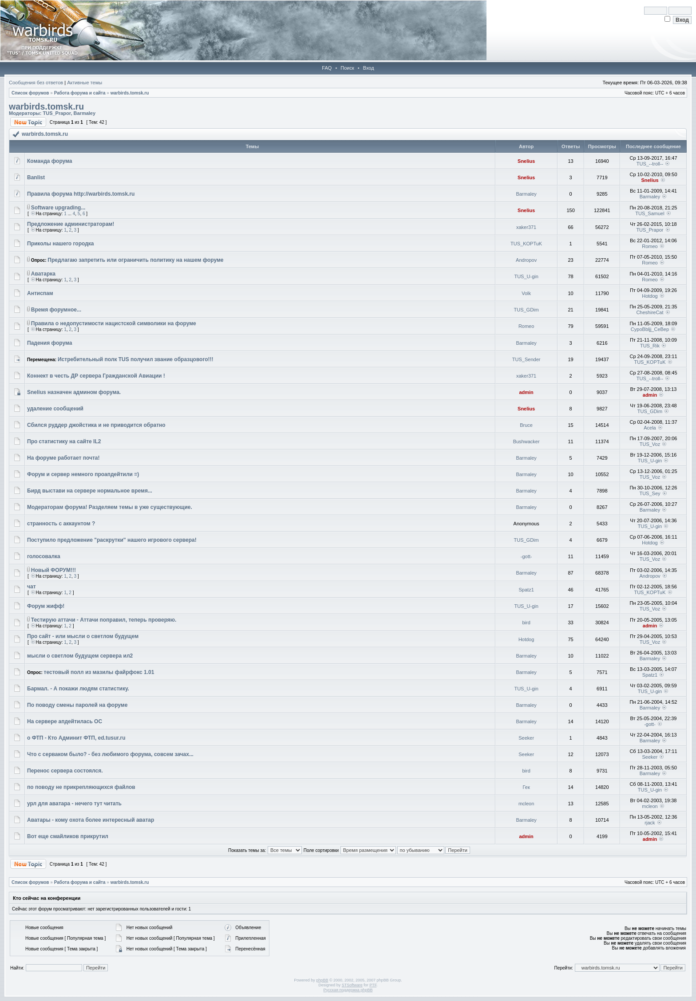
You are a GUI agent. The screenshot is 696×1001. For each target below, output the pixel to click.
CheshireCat (649, 312)
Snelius (526, 161)
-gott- (526, 556)
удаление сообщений (55, 409)
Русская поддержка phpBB (348, 990)
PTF (372, 985)
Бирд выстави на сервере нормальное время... (89, 491)
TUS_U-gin (526, 276)
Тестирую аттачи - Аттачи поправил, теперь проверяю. (104, 620)
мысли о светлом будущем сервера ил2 (80, 656)
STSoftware (352, 985)
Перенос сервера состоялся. (65, 771)
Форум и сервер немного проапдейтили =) (83, 474)
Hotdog (649, 296)
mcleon (526, 803)
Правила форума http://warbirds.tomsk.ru (80, 194)
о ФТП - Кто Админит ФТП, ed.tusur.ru (76, 738)
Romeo (649, 246)
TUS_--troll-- (650, 163)
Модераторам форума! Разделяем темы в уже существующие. (109, 507)
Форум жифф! (45, 606)
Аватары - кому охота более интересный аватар (90, 820)
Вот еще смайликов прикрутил (67, 836)
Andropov (526, 260)
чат (31, 586)
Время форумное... (56, 310)
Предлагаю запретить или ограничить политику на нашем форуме (135, 260)
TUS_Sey (649, 493)
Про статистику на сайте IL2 (64, 441)
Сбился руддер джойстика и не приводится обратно (96, 425)
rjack (650, 822)
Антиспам (40, 293)
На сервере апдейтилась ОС (64, 721)
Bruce (526, 425)
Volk (526, 293)
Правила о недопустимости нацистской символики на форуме (113, 323)
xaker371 (526, 227)
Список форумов (30, 93)
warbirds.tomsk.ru (130, 93)
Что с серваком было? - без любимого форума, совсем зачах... (110, 754)
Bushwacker (526, 441)
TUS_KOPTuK (526, 243)
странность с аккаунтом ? (61, 523)
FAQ (327, 68)
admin (526, 392)
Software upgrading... (58, 208)
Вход (368, 68)
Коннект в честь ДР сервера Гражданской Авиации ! (96, 376)
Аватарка (43, 274)
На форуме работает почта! (63, 458)
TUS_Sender (526, 359)
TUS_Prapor (57, 113)
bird (526, 622)
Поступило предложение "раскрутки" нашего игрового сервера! (112, 540)
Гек (526, 787)
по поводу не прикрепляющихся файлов (81, 787)
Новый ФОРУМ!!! (53, 570)
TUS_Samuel (649, 213)
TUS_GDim (526, 309)
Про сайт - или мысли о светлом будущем (82, 636)
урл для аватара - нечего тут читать (74, 803)
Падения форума (49, 343)
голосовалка (43, 556)
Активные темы (84, 82)
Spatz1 (526, 589)
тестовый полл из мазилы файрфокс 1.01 (99, 672)
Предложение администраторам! (70, 224)
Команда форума (49, 161)
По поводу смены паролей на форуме (77, 705)
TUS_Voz (650, 444)
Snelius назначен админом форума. (74, 392)
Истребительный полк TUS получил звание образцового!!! (136, 359)
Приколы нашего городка (60, 243)
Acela (650, 427)
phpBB (322, 980)
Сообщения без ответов (36, 82)
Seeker (526, 738)
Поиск (347, 68)
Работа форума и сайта (80, 93)
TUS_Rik (650, 345)
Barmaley (85, 113)
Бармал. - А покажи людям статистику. (78, 689)
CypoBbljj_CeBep (650, 329)
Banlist (36, 177)
